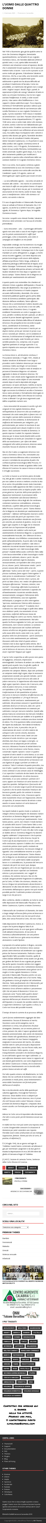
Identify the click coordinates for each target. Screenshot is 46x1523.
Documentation (10, 1449)
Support (7, 1446)
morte (15, 1360)
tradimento (27, 1378)
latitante (19, 1346)
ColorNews (8, 1494)
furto (24, 1341)
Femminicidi (7, 1242)
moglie (7, 1360)
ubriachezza (9, 1382)
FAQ (5, 1451)
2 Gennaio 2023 (9, 13)
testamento (30, 1172)
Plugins (7, 1456)
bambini (26, 1333)
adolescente (9, 1328)
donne (17, 1337)
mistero (30, 1355)
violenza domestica (12, 1391)
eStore (6, 1477)
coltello (37, 1333)
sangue (36, 1369)
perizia (17, 1172)
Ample (6, 1479)
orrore (7, 1364)
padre (15, 1364)
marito (7, 1172)
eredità (33, 1168)
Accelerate (8, 1484)
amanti (11, 1168)
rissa (15, 1369)
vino (31, 1382)
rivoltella (24, 1369)
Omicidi (5, 1250)
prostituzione (28, 1364)
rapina (6, 1369)
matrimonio (18, 1355)
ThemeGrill (8, 1444)
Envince (7, 1474)
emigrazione (28, 1337)
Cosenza (7, 1337)
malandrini (32, 1346)
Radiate (7, 1487)
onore (35, 1360)
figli (16, 1341)
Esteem (7, 1489)
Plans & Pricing (9, 1461)
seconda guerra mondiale (15, 1373)
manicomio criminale (30, 1351)
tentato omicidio (11, 1378)
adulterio (22, 1328)
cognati (21, 1168)
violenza (7, 1386)
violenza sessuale (31, 1391)
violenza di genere (23, 1386)
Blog (5, 1459)
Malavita (5, 1246)
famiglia (7, 1341)
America (16, 1333)
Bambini (5, 1238)
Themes (7, 1454)
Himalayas (8, 1492)
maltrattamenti (11, 1351)
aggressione (35, 1328)
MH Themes (37, 1521)
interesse (8, 1346)
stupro (32, 1373)
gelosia (33, 1341)
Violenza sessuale (9, 1254)
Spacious (7, 1482)
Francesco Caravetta (25, 13)
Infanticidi (6, 1258)
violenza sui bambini (12, 1396)
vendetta (22, 1382)
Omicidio (25, 1360)
